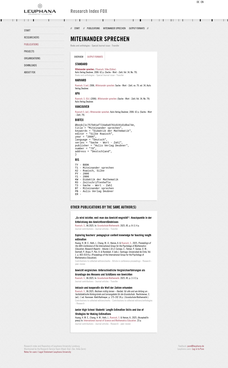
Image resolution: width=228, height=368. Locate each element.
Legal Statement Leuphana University (55, 363)
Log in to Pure (198, 361)
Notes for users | (31, 363)
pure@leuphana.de (195, 358)
